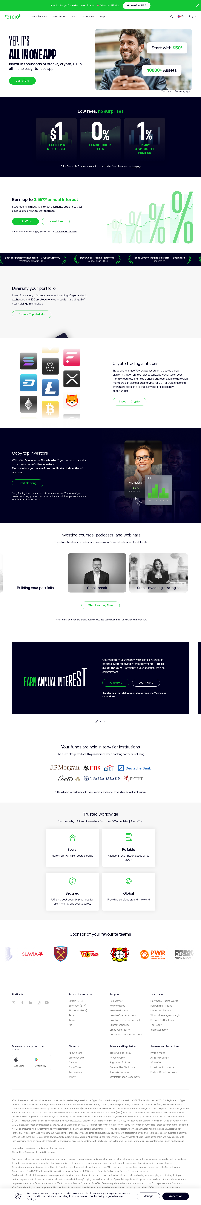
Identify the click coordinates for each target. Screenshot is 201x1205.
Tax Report (156, 1025)
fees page (136, 166)
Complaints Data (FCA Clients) (126, 1034)
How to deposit (118, 1005)
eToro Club (156, 1062)
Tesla (71, 1015)
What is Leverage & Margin (165, 1015)
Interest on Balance (161, 1010)
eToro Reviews (76, 1057)
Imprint (72, 1077)
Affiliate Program (159, 1057)
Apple (72, 1020)
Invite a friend (157, 1053)
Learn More (56, 221)
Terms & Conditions (120, 1072)
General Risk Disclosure (122, 1067)
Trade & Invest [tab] (39, 16)
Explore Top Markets (32, 314)
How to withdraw (119, 1010)
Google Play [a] (40, 1062)
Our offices (75, 1067)
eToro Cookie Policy (120, 1053)
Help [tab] (102, 16)
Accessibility (75, 1072)
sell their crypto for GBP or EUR (154, 382)
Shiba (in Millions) (78, 1010)
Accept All (175, 1196)
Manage (148, 1196)
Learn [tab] (74, 16)
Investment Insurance (162, 1067)
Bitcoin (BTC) (76, 1001)
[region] (100, 1196)
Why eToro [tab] (59, 16)
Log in (192, 16)
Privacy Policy (117, 1057)
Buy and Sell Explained (162, 1020)
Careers (73, 1062)
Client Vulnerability (120, 1029)
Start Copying (28, 483)
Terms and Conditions (66, 231)
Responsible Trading (161, 1005)
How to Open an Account (123, 1015)
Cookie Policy (97, 1196)
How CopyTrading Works (164, 1001)
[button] (96, 721)
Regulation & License (121, 1062)
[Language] (181, 16)
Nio (70, 1025)
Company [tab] (88, 16)
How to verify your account (125, 1020)
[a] (14, 1002)
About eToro (75, 1053)
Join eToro (22, 80)
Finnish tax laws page (174, 1141)
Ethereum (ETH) (77, 1005)
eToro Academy (159, 1029)
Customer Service (120, 1025)
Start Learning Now (100, 605)
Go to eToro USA (136, 5)
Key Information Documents (125, 1077)
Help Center (116, 1001)
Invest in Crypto (129, 401)
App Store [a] (19, 1062)
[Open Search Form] (171, 16)
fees (177, 91)
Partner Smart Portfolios (163, 1072)
